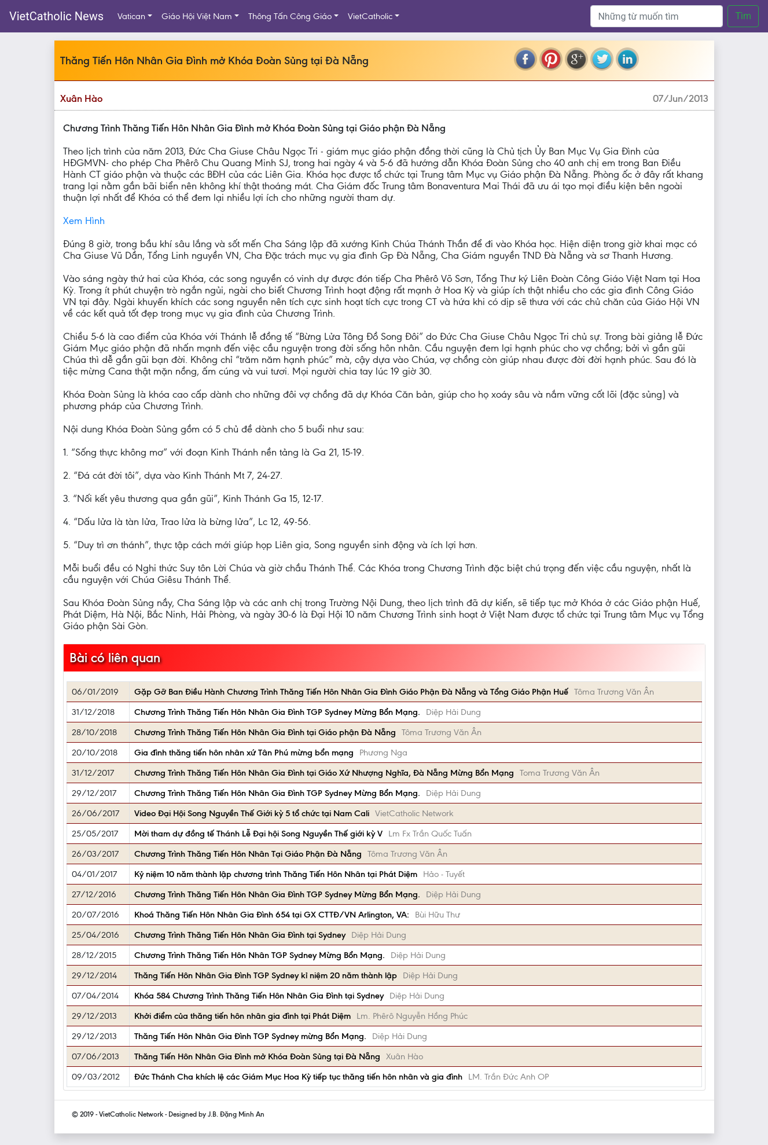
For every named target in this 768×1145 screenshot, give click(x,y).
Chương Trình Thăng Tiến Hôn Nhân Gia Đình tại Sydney (240, 935)
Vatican (131, 16)
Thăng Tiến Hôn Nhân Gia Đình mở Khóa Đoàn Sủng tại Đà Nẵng (257, 1056)
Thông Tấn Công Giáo (290, 16)
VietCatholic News (56, 16)
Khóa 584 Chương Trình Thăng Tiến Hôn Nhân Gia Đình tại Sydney (259, 995)
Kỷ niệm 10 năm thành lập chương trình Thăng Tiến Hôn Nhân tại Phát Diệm (275, 874)
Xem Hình (84, 220)
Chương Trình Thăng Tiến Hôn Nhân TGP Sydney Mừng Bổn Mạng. (259, 955)
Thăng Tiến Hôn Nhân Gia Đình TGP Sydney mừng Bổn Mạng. (250, 1036)
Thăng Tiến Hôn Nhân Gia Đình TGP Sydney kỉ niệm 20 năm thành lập (265, 975)
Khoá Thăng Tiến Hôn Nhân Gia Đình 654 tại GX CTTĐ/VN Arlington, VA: (271, 914)
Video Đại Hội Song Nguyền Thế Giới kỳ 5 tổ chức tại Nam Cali (251, 813)
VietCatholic (370, 16)
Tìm (743, 15)
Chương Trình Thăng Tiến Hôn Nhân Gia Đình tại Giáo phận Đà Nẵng (265, 732)
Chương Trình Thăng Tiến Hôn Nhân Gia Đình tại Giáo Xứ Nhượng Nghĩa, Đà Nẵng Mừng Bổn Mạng (324, 773)
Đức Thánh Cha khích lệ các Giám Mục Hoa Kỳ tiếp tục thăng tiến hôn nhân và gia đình (298, 1076)
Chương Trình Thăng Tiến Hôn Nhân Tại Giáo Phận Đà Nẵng (248, 854)
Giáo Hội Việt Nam (196, 16)
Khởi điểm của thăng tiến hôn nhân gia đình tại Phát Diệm (242, 1016)
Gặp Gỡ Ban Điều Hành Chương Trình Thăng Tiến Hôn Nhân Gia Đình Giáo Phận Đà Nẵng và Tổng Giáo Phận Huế (351, 692)
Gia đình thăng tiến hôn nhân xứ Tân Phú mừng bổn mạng (244, 752)
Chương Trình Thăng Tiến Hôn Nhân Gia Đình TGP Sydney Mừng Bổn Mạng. (277, 712)
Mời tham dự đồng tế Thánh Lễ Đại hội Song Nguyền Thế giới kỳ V (258, 833)
